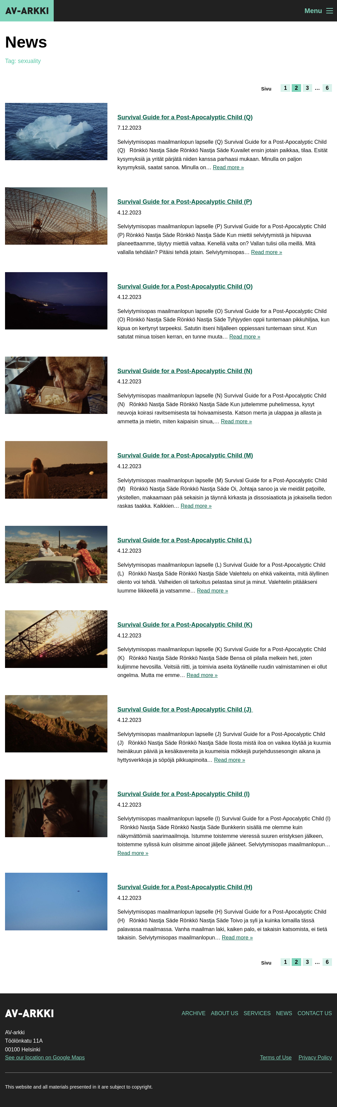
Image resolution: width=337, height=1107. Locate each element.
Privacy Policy (315, 1057)
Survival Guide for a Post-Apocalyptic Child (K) (184, 624)
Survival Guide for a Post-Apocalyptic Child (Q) (185, 117)
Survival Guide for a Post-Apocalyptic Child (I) (183, 794)
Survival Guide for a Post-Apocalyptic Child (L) (184, 540)
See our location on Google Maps (45, 1057)
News (284, 1013)
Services (257, 1013)
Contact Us (314, 1013)
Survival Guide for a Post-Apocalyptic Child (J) (185, 709)
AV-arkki (27, 10)
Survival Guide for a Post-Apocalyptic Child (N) (184, 371)
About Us (224, 1013)
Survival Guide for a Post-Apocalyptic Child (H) (184, 887)
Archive (193, 1013)
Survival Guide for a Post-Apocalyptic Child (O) (185, 286)
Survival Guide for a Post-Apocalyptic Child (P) (184, 201)
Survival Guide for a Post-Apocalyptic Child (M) (185, 455)
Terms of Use (276, 1057)
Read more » (228, 167)
